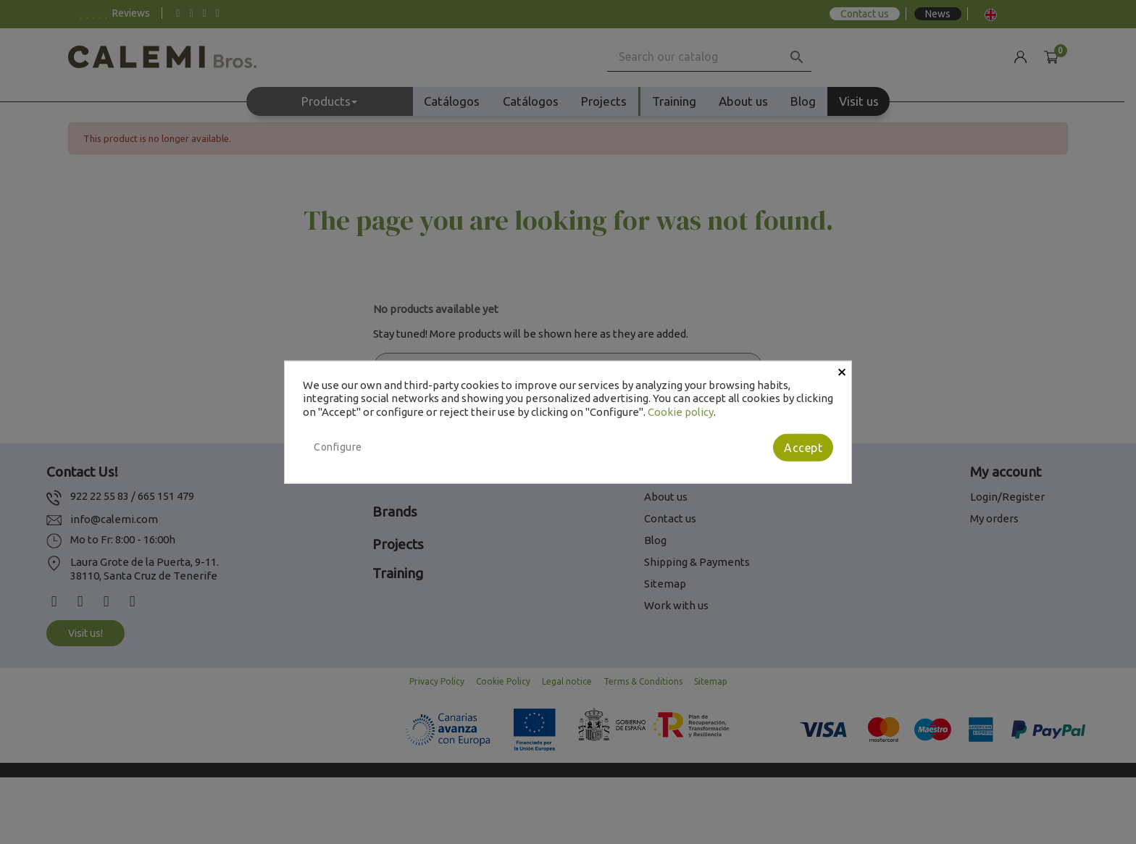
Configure (338, 447)
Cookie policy (681, 412)
